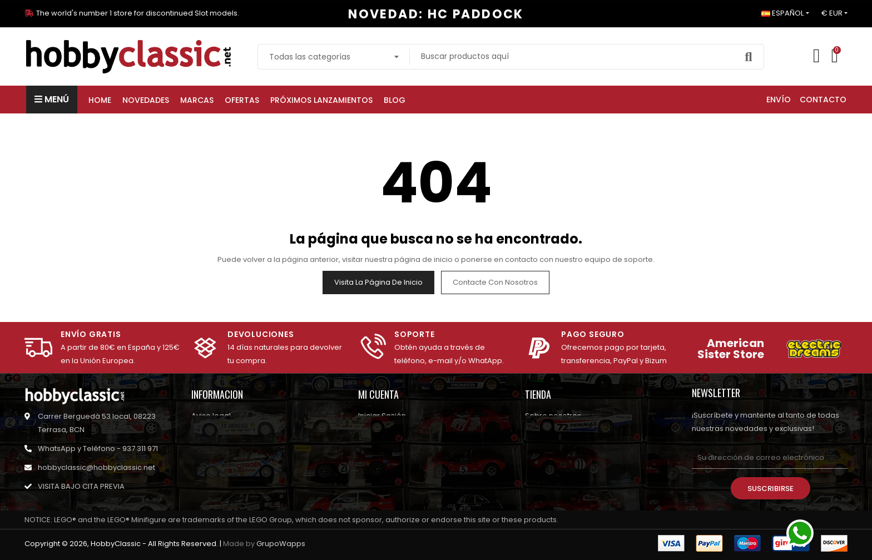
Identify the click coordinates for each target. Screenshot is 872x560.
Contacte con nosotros (495, 282)
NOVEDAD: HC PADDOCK (436, 14)
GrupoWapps (280, 543)
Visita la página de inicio (378, 282)
